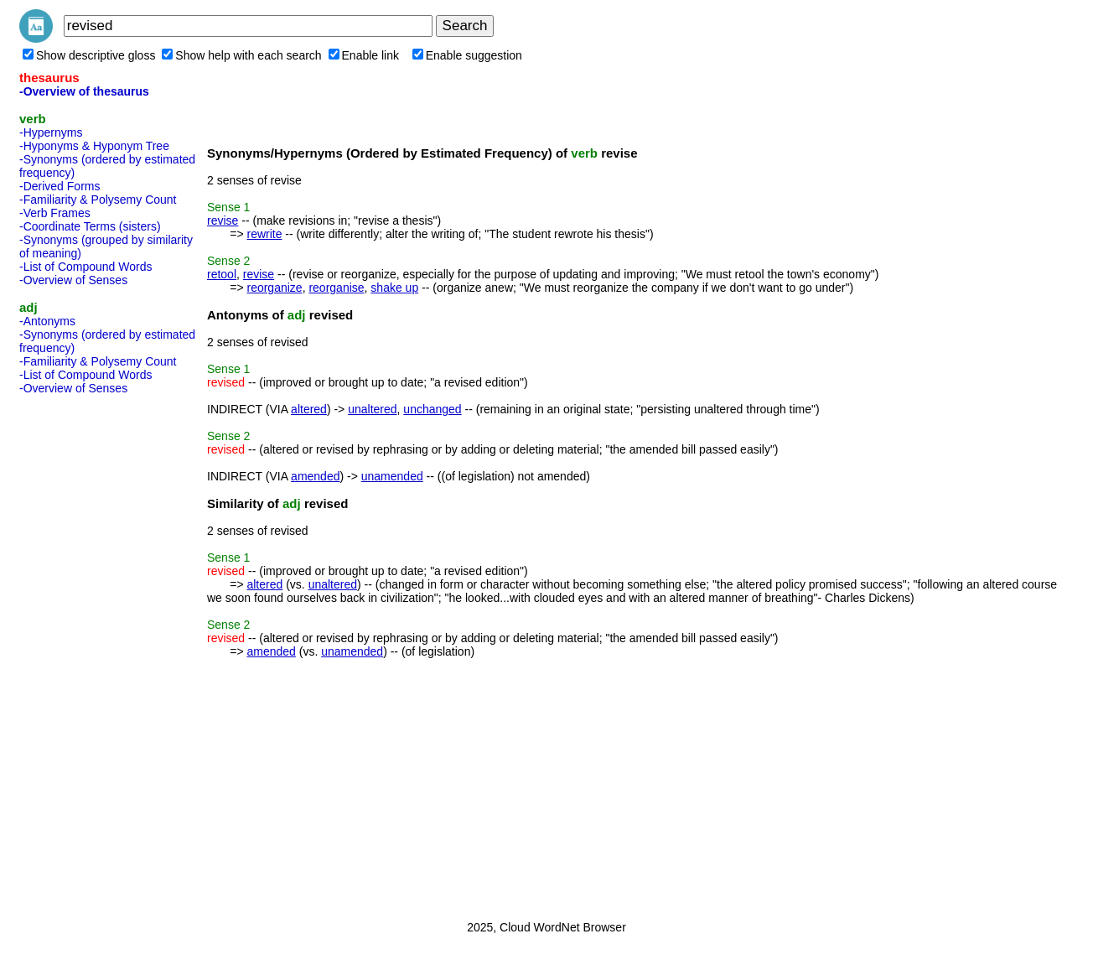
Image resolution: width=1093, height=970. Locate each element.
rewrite (264, 234)
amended (315, 476)
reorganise (336, 287)
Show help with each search (241, 55)
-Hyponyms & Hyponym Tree (94, 146)
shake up (394, 287)
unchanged (432, 409)
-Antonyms (47, 321)
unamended (392, 476)
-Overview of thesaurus (84, 91)
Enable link (364, 55)
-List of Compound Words (85, 266)
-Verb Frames (55, 213)
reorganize (274, 287)
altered (309, 409)
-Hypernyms (50, 132)
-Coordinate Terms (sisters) (90, 226)
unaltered (372, 409)
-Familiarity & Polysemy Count (98, 199)
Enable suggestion (467, 55)
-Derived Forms (59, 186)
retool (221, 274)
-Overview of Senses (73, 280)
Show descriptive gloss (89, 55)
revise (222, 220)
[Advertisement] (86, 652)
